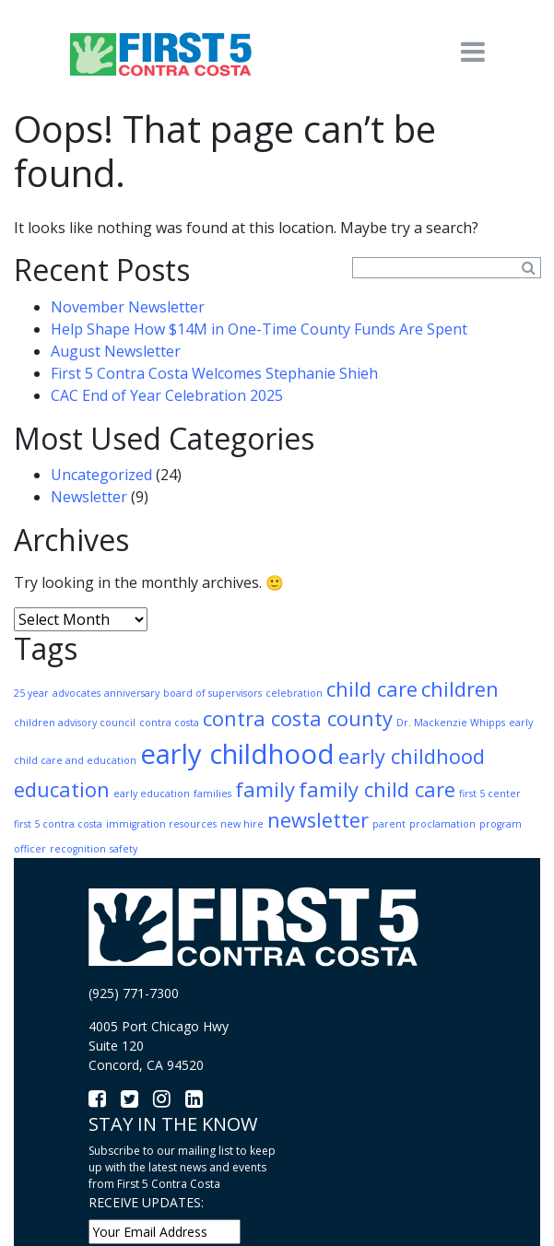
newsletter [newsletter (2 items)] (318, 819)
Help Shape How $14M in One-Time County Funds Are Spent (259, 329)
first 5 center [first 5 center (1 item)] (490, 793)
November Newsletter (128, 307)
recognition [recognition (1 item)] (78, 848)
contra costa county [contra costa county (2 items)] (298, 718)
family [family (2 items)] (265, 789)
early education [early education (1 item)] (151, 793)
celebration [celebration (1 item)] (294, 693)
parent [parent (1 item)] (389, 823)
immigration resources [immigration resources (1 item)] (161, 823)
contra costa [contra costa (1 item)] (169, 722)
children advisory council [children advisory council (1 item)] (75, 722)
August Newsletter (116, 351)
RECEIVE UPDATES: (146, 1202)
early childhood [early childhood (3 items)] (237, 753)
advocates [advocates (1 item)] (76, 693)
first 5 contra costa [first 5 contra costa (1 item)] (58, 823)
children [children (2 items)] (460, 689)
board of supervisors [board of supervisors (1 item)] (212, 693)
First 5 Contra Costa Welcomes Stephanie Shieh (214, 373)
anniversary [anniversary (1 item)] (131, 693)
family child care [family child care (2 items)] (377, 789)
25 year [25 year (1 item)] (31, 693)
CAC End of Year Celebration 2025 (167, 395)
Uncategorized (101, 474)
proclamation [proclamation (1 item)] (442, 823)
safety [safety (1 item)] (123, 848)
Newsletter (89, 497)
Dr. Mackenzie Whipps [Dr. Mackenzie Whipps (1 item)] (450, 722)
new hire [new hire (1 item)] (242, 823)
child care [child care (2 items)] (372, 689)
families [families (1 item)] (212, 793)
